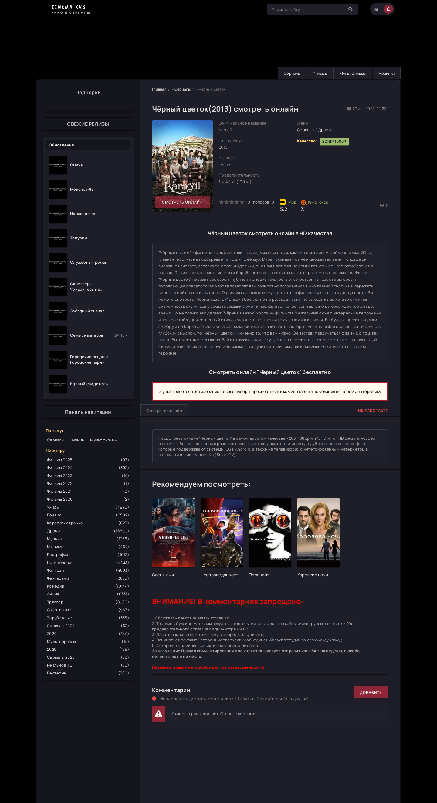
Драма (88, 531)
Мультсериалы (88, 641)
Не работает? (373, 410)
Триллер (88, 602)
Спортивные (88, 610)
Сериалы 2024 (88, 625)
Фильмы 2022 (88, 483)
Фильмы (317, 73)
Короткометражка (88, 523)
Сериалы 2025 (88, 657)
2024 (88, 633)
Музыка (88, 538)
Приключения (88, 562)
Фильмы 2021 (88, 491)
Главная (159, 89)
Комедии (88, 586)
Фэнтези (88, 570)
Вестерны (88, 673)
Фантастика (88, 578)
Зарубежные (88, 617)
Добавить (371, 692)
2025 (88, 649)
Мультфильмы (351, 73)
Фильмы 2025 (88, 459)
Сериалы (288, 73)
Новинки (386, 73)
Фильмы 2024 (88, 467)
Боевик (88, 515)
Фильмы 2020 (88, 499)
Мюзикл (88, 546)
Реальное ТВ (88, 665)
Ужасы (88, 507)
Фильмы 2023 (88, 475)
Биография (88, 554)
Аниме (88, 594)
